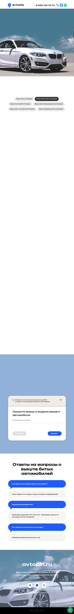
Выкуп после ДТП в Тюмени (20, 104)
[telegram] (29, 585)
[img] (61, 5)
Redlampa (43, 592)
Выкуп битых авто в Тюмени (47, 98)
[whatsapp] (37, 585)
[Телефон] (44, 585)
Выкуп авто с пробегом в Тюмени (22, 109)
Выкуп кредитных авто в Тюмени (51, 109)
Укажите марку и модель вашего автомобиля (36, 413)
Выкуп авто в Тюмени (24, 98)
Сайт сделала (33, 592)
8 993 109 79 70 (45, 5)
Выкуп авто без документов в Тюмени (49, 104)
